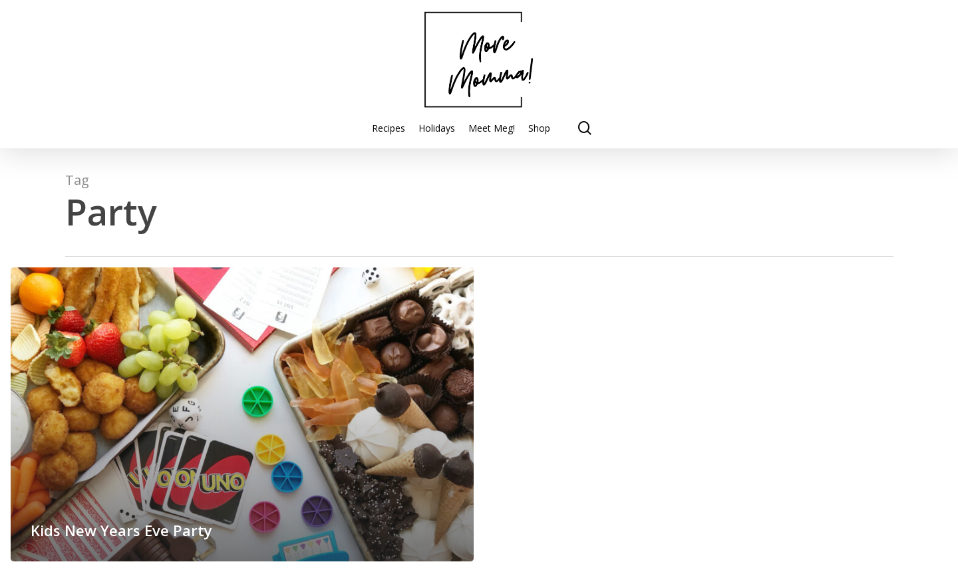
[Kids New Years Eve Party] (242, 414)
